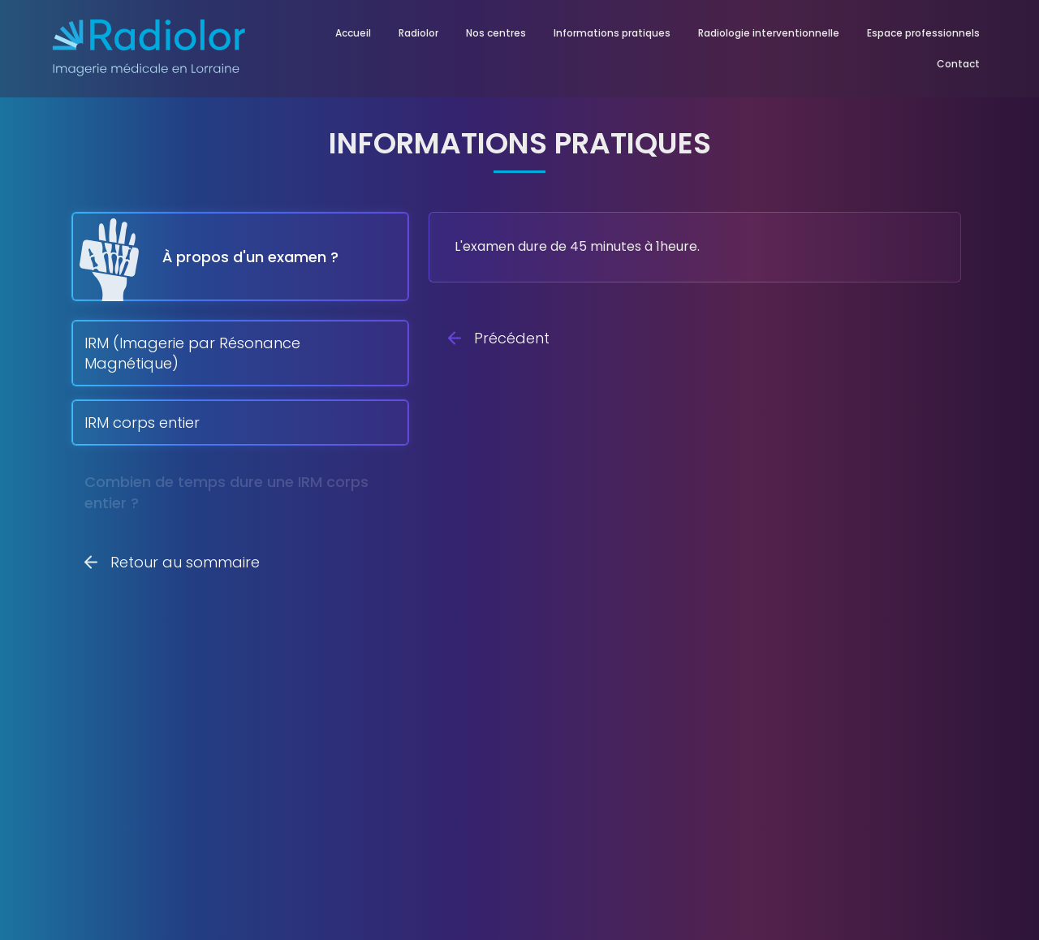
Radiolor (418, 33)
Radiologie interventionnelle (768, 33)
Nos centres (496, 33)
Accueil (353, 33)
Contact (958, 64)
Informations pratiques (612, 33)
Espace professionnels (923, 33)
